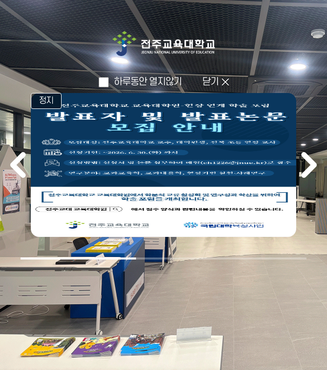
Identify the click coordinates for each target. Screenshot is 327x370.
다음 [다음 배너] (309, 165)
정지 (46, 100)
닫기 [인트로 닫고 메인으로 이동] (210, 82)
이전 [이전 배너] (18, 165)
